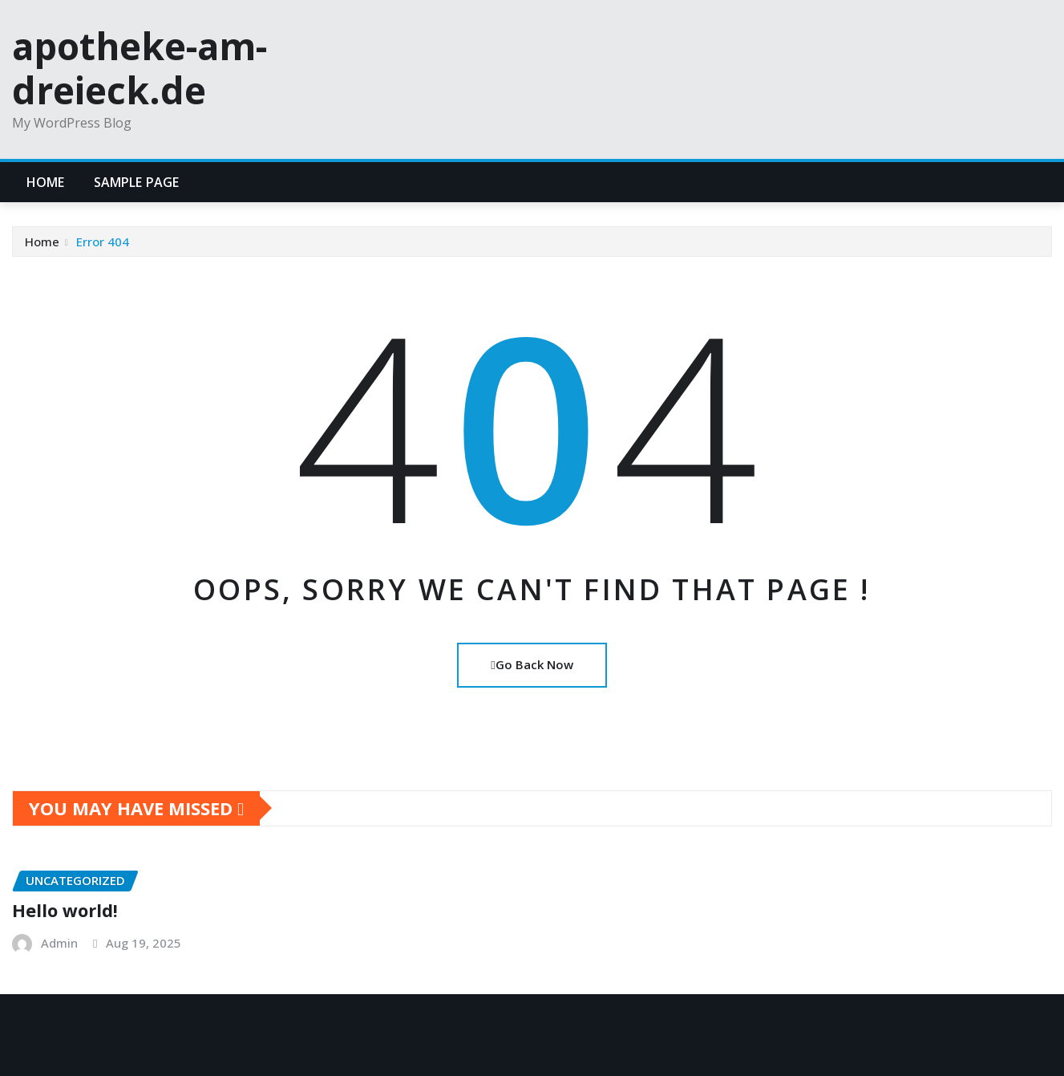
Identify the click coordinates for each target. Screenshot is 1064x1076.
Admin (59, 943)
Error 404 (102, 241)
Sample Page (137, 182)
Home (45, 182)
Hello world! (65, 910)
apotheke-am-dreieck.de (139, 68)
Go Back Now (531, 664)
